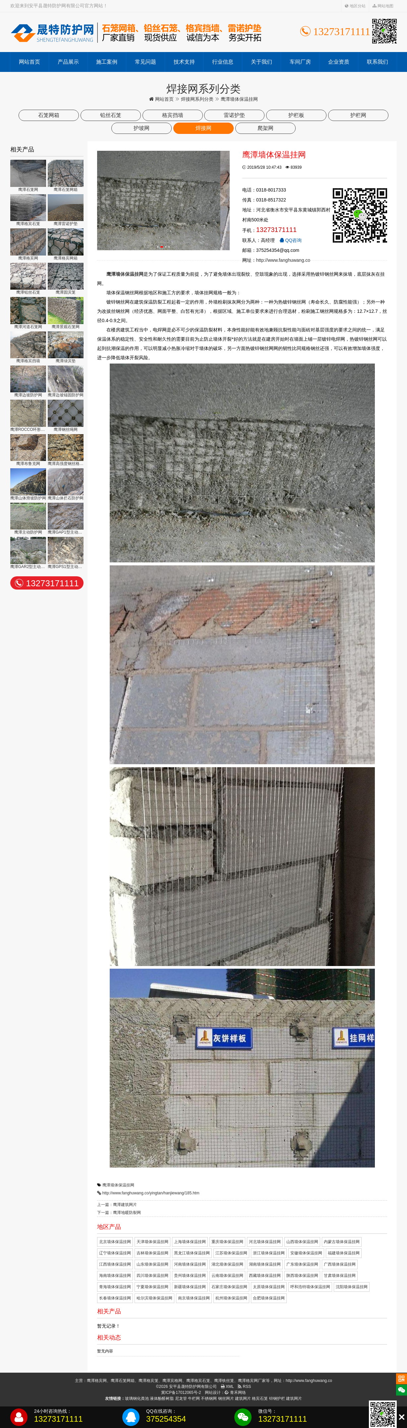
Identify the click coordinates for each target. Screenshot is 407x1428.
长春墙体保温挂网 (115, 1298)
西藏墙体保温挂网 (265, 1275)
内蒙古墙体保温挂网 (342, 1241)
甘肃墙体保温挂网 (340, 1275)
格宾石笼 (260, 1398)
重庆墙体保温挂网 (227, 1241)
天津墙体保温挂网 (152, 1241)
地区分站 (355, 6)
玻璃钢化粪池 (137, 1398)
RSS (244, 1386)
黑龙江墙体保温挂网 (192, 1253)
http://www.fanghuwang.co (283, 260)
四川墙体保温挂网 (152, 1275)
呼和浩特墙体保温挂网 (310, 1287)
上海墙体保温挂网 (190, 1241)
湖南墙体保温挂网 (265, 1264)
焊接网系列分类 (197, 99)
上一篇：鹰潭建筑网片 (117, 1204)
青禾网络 (235, 1392)
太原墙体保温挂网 (269, 1287)
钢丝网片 (226, 1398)
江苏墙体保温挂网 (231, 1253)
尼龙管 (181, 1398)
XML (227, 1386)
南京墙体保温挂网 (194, 1298)
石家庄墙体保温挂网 (229, 1287)
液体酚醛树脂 (162, 1398)
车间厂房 (300, 62)
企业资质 (338, 62)
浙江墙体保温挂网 (269, 1253)
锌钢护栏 (277, 1398)
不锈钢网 (209, 1398)
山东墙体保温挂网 (152, 1264)
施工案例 (106, 62)
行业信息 (222, 62)
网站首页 (29, 62)
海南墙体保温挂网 (115, 1275)
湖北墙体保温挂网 (227, 1264)
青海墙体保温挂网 (115, 1287)
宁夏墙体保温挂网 (152, 1287)
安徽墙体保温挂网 (306, 1253)
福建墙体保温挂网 (344, 1253)
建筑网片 (243, 1398)
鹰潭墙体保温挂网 (118, 1185)
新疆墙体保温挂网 (190, 1287)
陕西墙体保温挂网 (302, 1275)
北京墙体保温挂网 (115, 1241)
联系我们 (377, 62)
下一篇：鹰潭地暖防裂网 (119, 1212)
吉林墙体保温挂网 (152, 1253)
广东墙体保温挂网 (302, 1264)
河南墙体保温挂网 (190, 1264)
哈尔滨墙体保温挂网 (154, 1298)
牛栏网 (194, 1398)
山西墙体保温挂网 (302, 1241)
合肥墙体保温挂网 (269, 1298)
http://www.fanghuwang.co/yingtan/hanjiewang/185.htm (151, 1193)
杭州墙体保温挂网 (231, 1298)
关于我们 (261, 62)
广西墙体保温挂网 (340, 1264)
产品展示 (68, 62)
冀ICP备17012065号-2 (181, 1392)
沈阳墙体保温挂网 (352, 1287)
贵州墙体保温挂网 (190, 1275)
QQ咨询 (290, 240)
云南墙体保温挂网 (227, 1275)
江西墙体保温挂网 (115, 1264)
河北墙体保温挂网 (265, 1241)
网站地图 (383, 6)
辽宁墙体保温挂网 (115, 1253)
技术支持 (184, 62)
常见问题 (145, 62)
